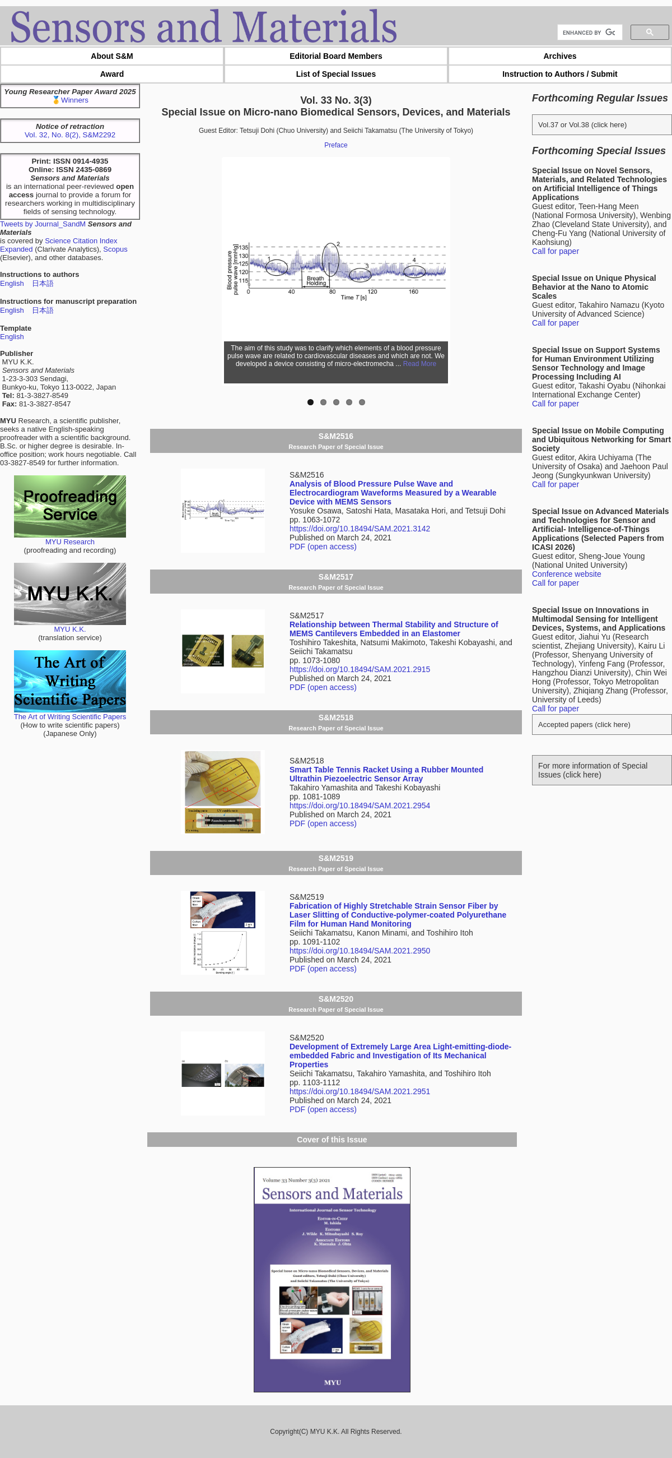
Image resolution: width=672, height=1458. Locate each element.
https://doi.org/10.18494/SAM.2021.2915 (360, 669)
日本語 (43, 283)
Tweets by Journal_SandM (43, 224)
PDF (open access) (323, 546)
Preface (335, 145)
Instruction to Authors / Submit (560, 74)
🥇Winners (70, 100)
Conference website (566, 574)
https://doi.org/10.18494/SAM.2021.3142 (360, 528)
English (12, 283)
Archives (559, 56)
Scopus (115, 249)
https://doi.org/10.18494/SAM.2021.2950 (360, 950)
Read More (419, 364)
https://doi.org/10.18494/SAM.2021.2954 (360, 805)
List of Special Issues (336, 74)
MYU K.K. (70, 625)
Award (112, 74)
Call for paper (555, 251)
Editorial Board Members (336, 56)
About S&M (112, 56)
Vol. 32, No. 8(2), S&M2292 (70, 135)
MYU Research (70, 538)
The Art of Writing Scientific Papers (70, 713)
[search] (589, 32)
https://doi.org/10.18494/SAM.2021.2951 (360, 1091)
